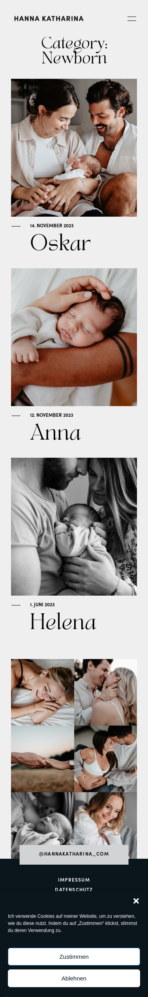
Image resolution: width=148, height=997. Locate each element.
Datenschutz (74, 890)
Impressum (74, 880)
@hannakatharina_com (74, 854)
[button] (136, 901)
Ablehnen (74, 978)
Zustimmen (73, 956)
